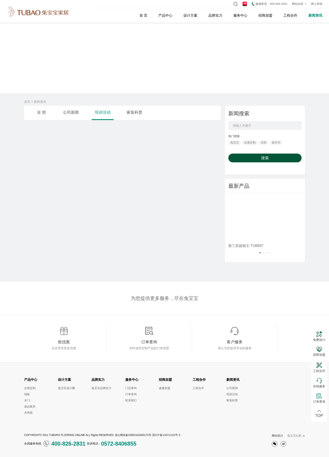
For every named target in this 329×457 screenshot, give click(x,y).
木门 (27, 400)
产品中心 (165, 15)
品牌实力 (215, 15)
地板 (27, 394)
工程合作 (290, 15)
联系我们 (131, 400)
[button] (260, 252)
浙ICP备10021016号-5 (166, 435)
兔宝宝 (234, 142)
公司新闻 (71, 112)
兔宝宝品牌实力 (101, 388)
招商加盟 (265, 15)
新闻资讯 (315, 15)
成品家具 (30, 406)
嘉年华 (276, 142)
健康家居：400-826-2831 (270, 4)
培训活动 (103, 112)
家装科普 (134, 112)
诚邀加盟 (164, 388)
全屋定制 (250, 142)
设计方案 (190, 15)
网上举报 (316, 3)
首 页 (143, 15)
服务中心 (240, 15)
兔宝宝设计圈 (66, 388)
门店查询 (131, 388)
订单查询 (131, 394)
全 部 (41, 112)
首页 (27, 101)
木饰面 (28, 412)
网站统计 (277, 435)
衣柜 (263, 142)
